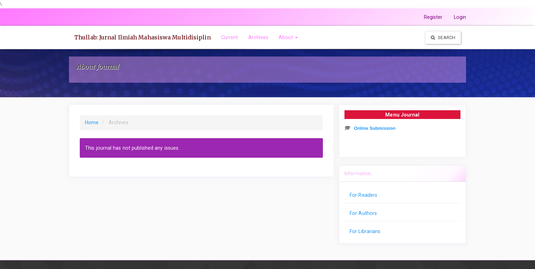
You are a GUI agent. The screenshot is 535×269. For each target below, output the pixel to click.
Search (443, 37)
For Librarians (365, 231)
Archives (258, 37)
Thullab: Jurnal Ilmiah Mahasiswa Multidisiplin (142, 37)
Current (229, 37)
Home (92, 122)
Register (433, 17)
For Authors (363, 213)
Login (460, 17)
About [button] (288, 37)
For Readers (363, 195)
